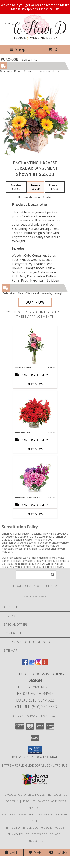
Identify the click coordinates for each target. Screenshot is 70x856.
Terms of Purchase (46, 834)
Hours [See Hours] (58, 852)
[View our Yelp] (45, 664)
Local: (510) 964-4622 (35, 700)
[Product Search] (36, 574)
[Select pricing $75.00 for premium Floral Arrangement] (54, 187)
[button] (35, 750)
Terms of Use (35, 840)
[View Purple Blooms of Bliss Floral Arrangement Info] (35, 476)
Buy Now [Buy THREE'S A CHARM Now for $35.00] (35, 384)
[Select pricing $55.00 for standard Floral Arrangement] (16, 187)
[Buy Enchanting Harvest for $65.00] (35, 302)
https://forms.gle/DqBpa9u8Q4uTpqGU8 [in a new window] (35, 765)
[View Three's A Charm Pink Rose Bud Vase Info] (35, 346)
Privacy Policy (18, 834)
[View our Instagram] (38, 664)
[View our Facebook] (25, 664)
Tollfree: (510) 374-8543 (35, 706)
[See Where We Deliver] (35, 596)
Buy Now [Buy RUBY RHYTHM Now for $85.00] (35, 449)
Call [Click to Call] (11, 852)
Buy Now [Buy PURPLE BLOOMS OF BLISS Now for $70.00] (35, 513)
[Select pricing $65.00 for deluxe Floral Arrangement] (35, 187)
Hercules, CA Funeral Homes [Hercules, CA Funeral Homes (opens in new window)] (24, 794)
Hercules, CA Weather (17, 814)
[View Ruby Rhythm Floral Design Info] (35, 411)
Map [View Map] (35, 852)
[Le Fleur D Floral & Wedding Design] (35, 39)
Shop (17, 49)
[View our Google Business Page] (32, 664)
